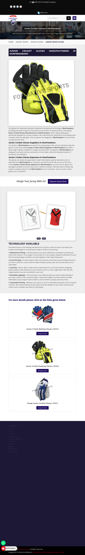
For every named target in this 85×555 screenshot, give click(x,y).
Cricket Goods (22, 42)
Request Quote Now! (58, 181)
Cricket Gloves (37, 42)
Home (11, 42)
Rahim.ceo (42, 13)
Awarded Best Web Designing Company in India (48, 552)
